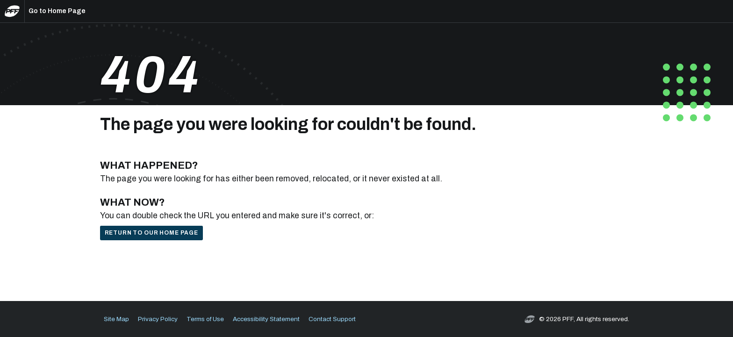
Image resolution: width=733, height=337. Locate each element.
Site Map (116, 319)
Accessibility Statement (266, 319)
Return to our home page (151, 232)
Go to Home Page (57, 10)
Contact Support (332, 319)
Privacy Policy (158, 319)
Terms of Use (205, 319)
